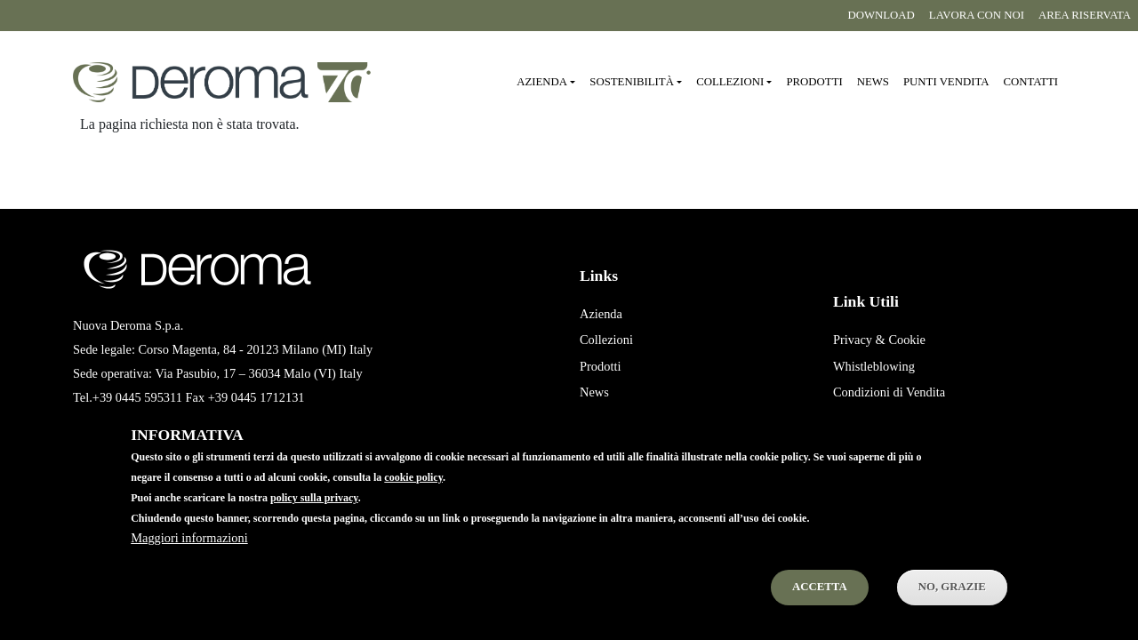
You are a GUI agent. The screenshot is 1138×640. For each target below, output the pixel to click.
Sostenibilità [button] (631, 82)
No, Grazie (952, 606)
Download (880, 15)
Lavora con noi (976, 15)
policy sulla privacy (314, 517)
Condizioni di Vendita (889, 392)
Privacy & (859, 339)
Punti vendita (946, 82)
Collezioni (606, 339)
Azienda (601, 314)
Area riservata (1084, 15)
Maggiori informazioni (189, 557)
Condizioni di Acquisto (892, 419)
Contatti (1030, 82)
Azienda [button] (542, 82)
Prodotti (814, 82)
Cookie (907, 339)
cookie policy (413, 497)
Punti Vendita (614, 419)
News (873, 82)
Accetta (819, 606)
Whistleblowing (874, 366)
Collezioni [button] (730, 82)
